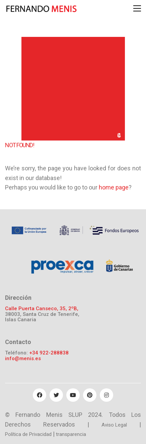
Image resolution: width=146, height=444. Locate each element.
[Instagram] (106, 395)
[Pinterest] (89, 395)
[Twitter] (56, 395)
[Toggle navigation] (137, 8)
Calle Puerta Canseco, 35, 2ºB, (41, 309)
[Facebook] (39, 395)
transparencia (71, 434)
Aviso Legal (114, 425)
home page (114, 187)
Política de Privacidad (28, 434)
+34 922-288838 (49, 353)
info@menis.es (23, 359)
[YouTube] (73, 395)
